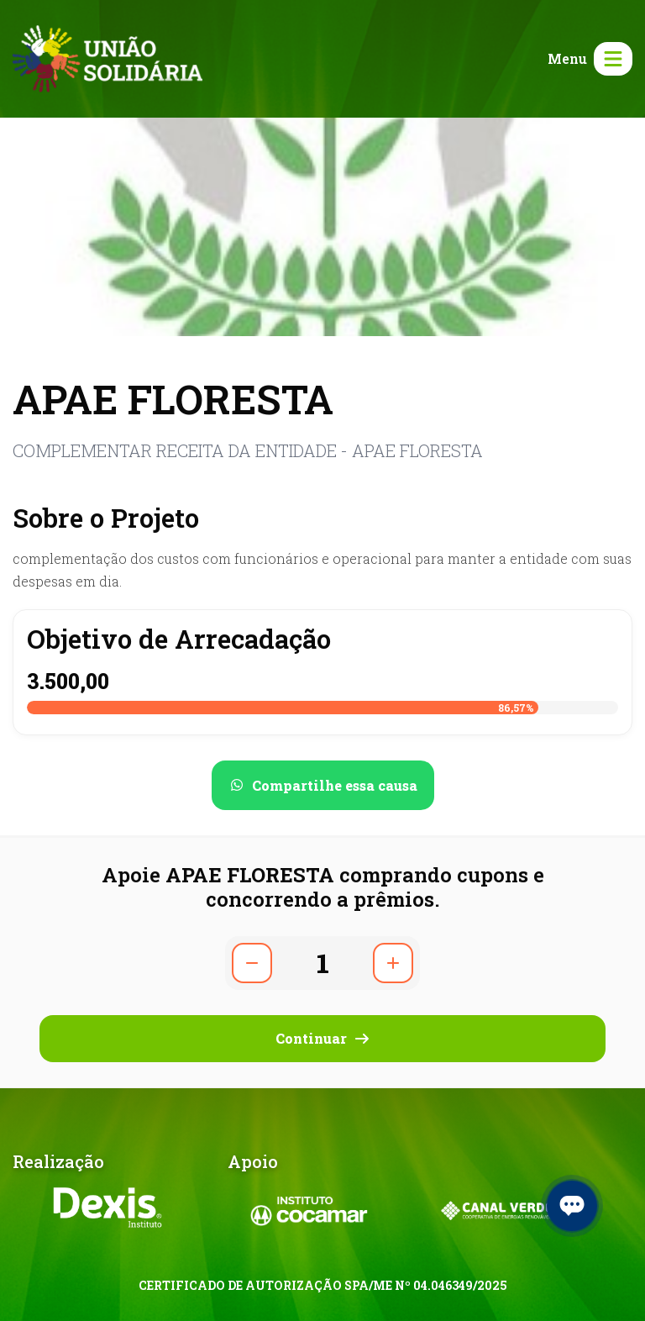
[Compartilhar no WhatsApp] (323, 785)
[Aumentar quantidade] (393, 963)
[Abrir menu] (586, 59)
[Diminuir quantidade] (252, 963)
